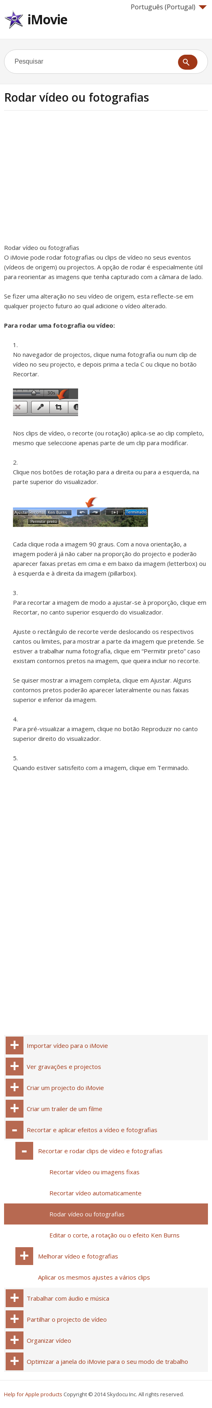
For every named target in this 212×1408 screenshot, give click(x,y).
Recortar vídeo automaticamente (95, 1193)
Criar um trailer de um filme (64, 1109)
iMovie (47, 19)
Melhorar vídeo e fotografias (78, 1256)
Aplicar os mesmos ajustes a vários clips (94, 1277)
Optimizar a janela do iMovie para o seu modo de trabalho (107, 1361)
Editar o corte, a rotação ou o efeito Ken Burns (114, 1235)
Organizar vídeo (49, 1340)
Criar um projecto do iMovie (65, 1088)
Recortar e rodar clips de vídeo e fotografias (100, 1151)
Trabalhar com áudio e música (68, 1298)
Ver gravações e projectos (64, 1066)
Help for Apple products (33, 1394)
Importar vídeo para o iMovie (67, 1045)
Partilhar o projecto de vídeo (67, 1319)
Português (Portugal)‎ (169, 6)
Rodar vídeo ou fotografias (87, 1214)
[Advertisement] (72, 179)
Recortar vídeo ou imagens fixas (94, 1172)
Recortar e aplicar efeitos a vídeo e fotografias (92, 1130)
